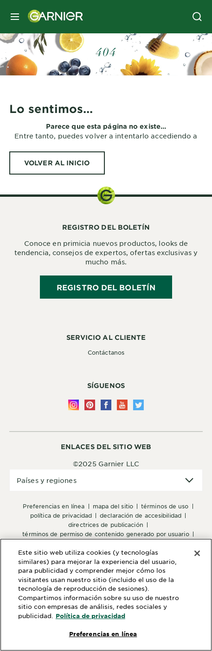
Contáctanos (106, 352)
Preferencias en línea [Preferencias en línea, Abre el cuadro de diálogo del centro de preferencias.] (103, 634)
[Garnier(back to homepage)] (52, 17)
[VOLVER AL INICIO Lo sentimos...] (57, 163)
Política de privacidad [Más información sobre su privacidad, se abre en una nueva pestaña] (90, 616)
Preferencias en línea (53, 506)
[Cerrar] (197, 553)
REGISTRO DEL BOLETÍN (106, 287)
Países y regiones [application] (47, 480)
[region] (106, 594)
